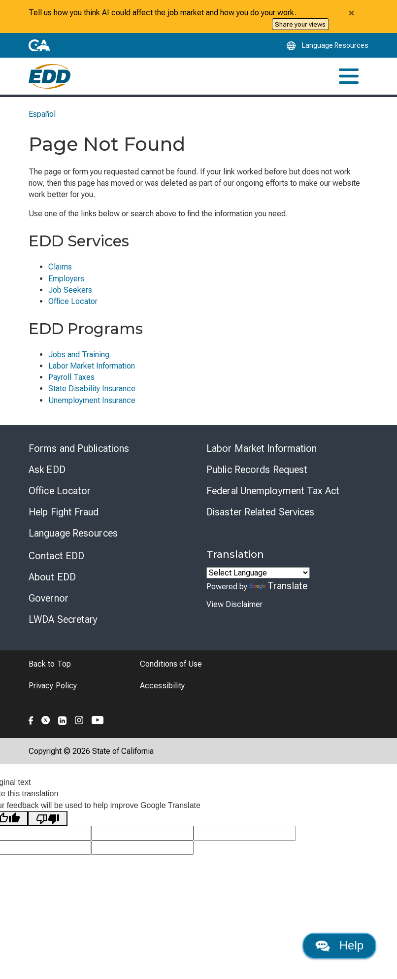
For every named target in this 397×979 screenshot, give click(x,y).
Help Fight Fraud (64, 512)
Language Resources (73, 533)
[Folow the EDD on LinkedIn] (62, 718)
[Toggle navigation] (348, 76)
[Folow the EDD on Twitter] (45, 718)
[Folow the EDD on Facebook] (31, 718)
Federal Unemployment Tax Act (272, 491)
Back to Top (50, 664)
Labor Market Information (91, 366)
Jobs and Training (78, 354)
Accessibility (162, 685)
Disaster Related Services (260, 512)
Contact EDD (56, 556)
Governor (48, 598)
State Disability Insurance (91, 388)
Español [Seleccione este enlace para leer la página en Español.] (42, 114)
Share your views (300, 24)
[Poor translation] (47, 818)
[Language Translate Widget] (258, 572)
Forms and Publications (79, 448)
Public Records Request (256, 469)
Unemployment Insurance (91, 400)
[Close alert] (351, 13)
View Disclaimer (234, 604)
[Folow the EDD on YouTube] (98, 718)
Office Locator (73, 301)
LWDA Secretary (63, 619)
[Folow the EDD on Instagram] (79, 718)
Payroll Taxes (71, 377)
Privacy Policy (53, 685)
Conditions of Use (171, 664)
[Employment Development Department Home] (49, 76)
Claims (60, 266)
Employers (66, 278)
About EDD (52, 577)
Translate (278, 586)
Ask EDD (47, 469)
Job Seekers (70, 290)
